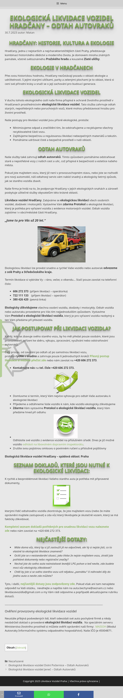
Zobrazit (20, 647)
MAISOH (100, 626)
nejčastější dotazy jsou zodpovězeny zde (47, 584)
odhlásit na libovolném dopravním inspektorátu (53, 444)
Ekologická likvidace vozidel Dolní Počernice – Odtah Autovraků (48, 665)
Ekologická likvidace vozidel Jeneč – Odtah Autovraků (42, 669)
